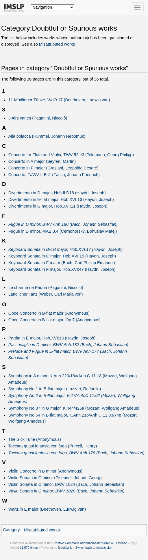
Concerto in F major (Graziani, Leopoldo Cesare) (53, 168)
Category (11, 530)
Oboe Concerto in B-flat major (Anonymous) (49, 313)
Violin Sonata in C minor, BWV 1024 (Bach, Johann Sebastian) (66, 484)
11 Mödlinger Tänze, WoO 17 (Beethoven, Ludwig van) (59, 100)
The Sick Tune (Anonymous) (34, 439)
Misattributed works (57, 44)
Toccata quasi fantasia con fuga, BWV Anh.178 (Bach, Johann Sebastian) (76, 453)
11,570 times (29, 547)
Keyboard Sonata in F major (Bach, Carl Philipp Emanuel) (61, 262)
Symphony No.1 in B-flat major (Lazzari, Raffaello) (54, 389)
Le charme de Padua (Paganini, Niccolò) (45, 287)
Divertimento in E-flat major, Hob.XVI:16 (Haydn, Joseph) (61, 199)
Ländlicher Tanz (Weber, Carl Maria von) (45, 294)
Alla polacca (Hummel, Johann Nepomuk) (46, 136)
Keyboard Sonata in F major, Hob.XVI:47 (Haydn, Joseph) (62, 269)
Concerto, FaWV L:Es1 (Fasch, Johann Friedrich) (54, 174)
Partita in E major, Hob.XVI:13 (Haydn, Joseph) (52, 338)
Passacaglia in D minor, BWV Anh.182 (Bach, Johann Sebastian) (68, 344)
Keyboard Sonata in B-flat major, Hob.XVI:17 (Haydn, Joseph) (65, 249)
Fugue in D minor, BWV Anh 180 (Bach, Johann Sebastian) (63, 224)
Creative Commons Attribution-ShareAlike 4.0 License (89, 543)
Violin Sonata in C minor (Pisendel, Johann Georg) (55, 477)
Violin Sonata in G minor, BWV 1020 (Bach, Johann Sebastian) (66, 491)
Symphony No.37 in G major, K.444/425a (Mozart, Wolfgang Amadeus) (73, 408)
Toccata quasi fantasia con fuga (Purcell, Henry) (52, 446)
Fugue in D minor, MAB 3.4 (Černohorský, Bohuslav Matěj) (62, 231)
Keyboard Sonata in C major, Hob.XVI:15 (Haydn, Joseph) (62, 256)
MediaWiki (65, 547)
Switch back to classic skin (93, 547)
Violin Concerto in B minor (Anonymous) (45, 471)
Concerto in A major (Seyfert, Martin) (42, 161)
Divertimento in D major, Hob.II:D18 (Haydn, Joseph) (57, 193)
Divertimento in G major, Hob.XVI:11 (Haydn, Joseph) (58, 206)
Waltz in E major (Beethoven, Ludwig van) (47, 509)
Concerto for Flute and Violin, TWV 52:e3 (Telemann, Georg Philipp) (71, 154)
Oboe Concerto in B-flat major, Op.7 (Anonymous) (54, 320)
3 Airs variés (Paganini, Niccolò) (37, 118)
